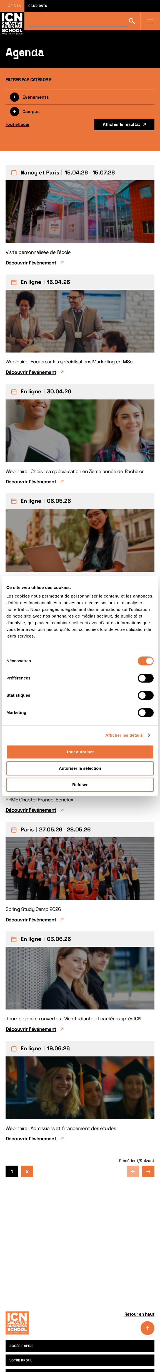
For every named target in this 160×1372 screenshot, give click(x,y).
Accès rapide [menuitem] (21, 1346)
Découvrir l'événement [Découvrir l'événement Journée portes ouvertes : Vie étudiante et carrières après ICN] (31, 1029)
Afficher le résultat (121, 124)
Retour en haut (139, 1323)
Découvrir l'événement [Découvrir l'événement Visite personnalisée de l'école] (31, 262)
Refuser (80, 784)
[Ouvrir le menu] (150, 21)
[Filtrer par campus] (80, 111)
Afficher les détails (124, 735)
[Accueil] (17, 1322)
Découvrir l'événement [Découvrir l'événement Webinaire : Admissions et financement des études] (31, 1138)
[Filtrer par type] (80, 97)
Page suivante (148, 1171)
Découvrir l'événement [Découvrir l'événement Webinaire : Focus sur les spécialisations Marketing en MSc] (31, 372)
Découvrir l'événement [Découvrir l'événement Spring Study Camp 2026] (31, 919)
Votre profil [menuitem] (20, 1360)
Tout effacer (17, 124)
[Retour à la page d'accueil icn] (12, 21)
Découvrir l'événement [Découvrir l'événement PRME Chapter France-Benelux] (31, 810)
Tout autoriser (80, 751)
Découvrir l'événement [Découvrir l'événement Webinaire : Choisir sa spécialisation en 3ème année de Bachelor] (31, 481)
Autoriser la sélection (80, 768)
